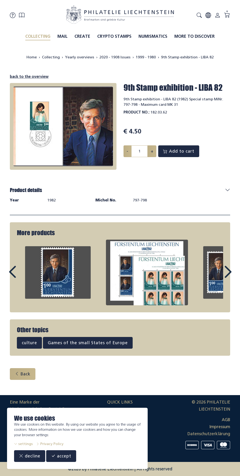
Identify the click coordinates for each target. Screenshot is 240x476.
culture (29, 342)
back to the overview (29, 76)
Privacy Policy (50, 444)
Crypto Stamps (114, 36)
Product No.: (137, 112)
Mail (62, 36)
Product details (26, 190)
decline (29, 456)
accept (61, 456)
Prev (23, 276)
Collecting (37, 36)
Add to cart (178, 151)
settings (23, 444)
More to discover (194, 36)
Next (217, 276)
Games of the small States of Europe (88, 342)
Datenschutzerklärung (209, 433)
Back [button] (22, 374)
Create (82, 36)
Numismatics (153, 36)
